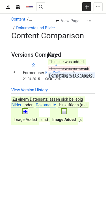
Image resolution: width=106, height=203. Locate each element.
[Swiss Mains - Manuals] (29, 6)
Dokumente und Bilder (35, 28)
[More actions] (89, 21)
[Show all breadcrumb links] (30, 19)
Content (18, 19)
